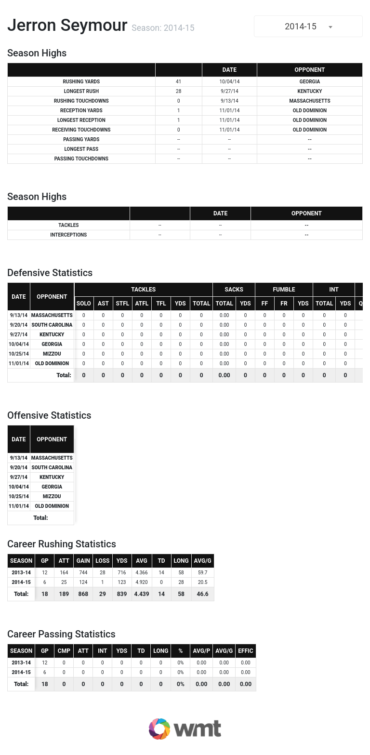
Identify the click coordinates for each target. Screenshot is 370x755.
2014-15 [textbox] (301, 26)
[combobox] (308, 26)
